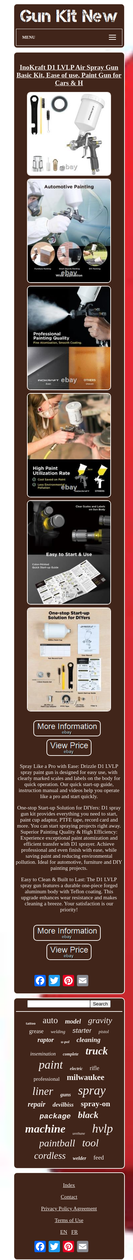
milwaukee (85, 1077)
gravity (100, 1020)
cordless (50, 1155)
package (55, 1116)
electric (76, 1068)
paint (51, 1064)
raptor (46, 1039)
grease (36, 1031)
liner (42, 1091)
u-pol (65, 1042)
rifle (94, 1068)
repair (36, 1104)
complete (70, 1054)
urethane (79, 1133)
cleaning (89, 1039)
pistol (104, 1031)
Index (69, 1185)
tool (90, 1143)
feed (98, 1157)
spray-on (95, 1103)
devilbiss (63, 1104)
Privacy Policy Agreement (69, 1208)
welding (58, 1031)
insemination (43, 1054)
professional (47, 1079)
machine (45, 1128)
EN (63, 1232)
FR (74, 1232)
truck (96, 1051)
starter (82, 1030)
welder (79, 1158)
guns (65, 1094)
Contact (69, 1197)
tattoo (31, 1023)
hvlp (102, 1128)
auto (50, 1020)
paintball (57, 1143)
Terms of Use (69, 1220)
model (73, 1021)
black (88, 1115)
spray (92, 1090)
